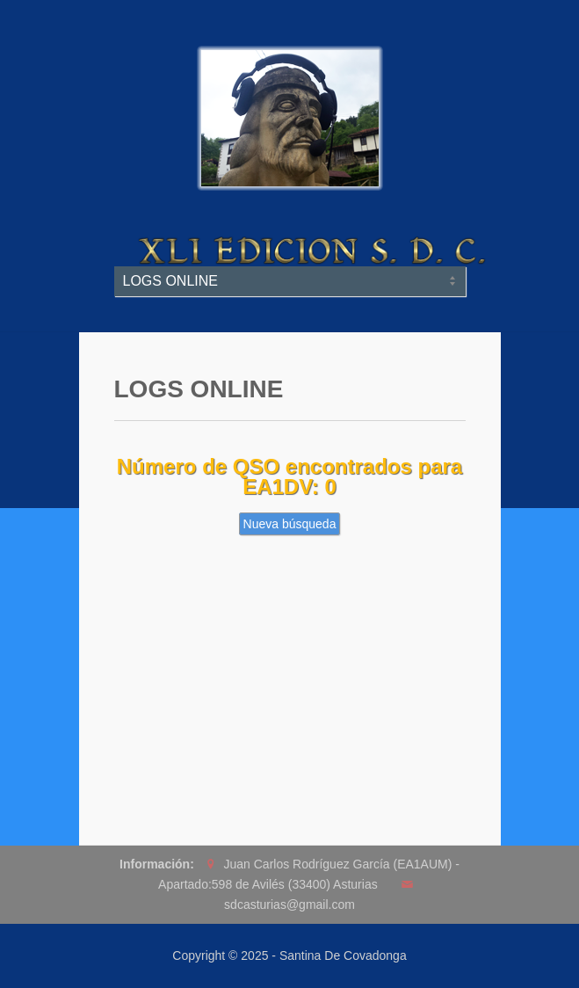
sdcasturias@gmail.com (289, 904)
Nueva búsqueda (290, 524)
